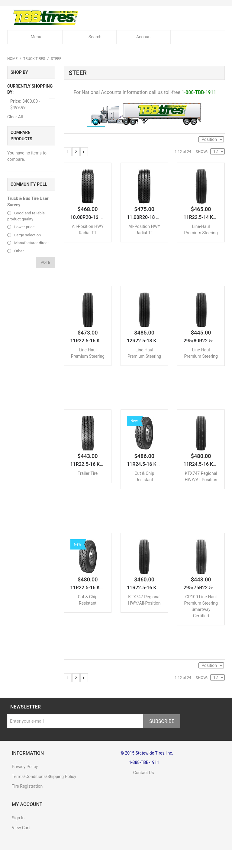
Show (201, 151)
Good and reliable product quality (26, 216)
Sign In (18, 817)
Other (19, 251)
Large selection (27, 235)
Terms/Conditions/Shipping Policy (44, 776)
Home (12, 59)
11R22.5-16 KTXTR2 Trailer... (101, 464)
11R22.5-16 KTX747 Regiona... (160, 588)
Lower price (24, 227)
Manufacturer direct (31, 243)
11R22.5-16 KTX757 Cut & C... (102, 588)
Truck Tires (34, 59)
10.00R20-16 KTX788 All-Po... (102, 217)
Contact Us (137, 772)
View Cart (21, 827)
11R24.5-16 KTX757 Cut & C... (159, 464)
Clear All (15, 116)
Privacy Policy (25, 766)
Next (84, 151)
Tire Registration (27, 786)
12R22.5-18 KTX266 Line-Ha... (160, 341)
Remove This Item (52, 101)
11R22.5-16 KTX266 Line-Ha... (103, 341)
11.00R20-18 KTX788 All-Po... (159, 217)
